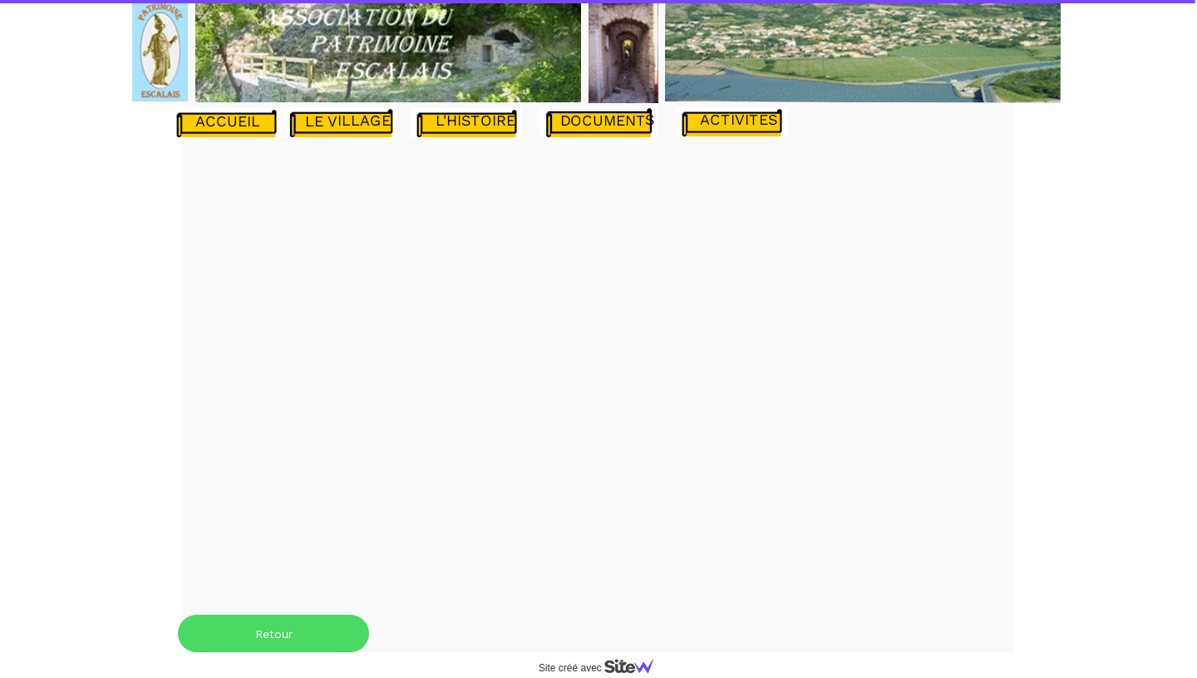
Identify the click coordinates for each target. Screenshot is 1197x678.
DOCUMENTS (607, 119)
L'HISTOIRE (475, 120)
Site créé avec (603, 668)
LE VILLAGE (348, 120)
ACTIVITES (739, 119)
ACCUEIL (227, 121)
